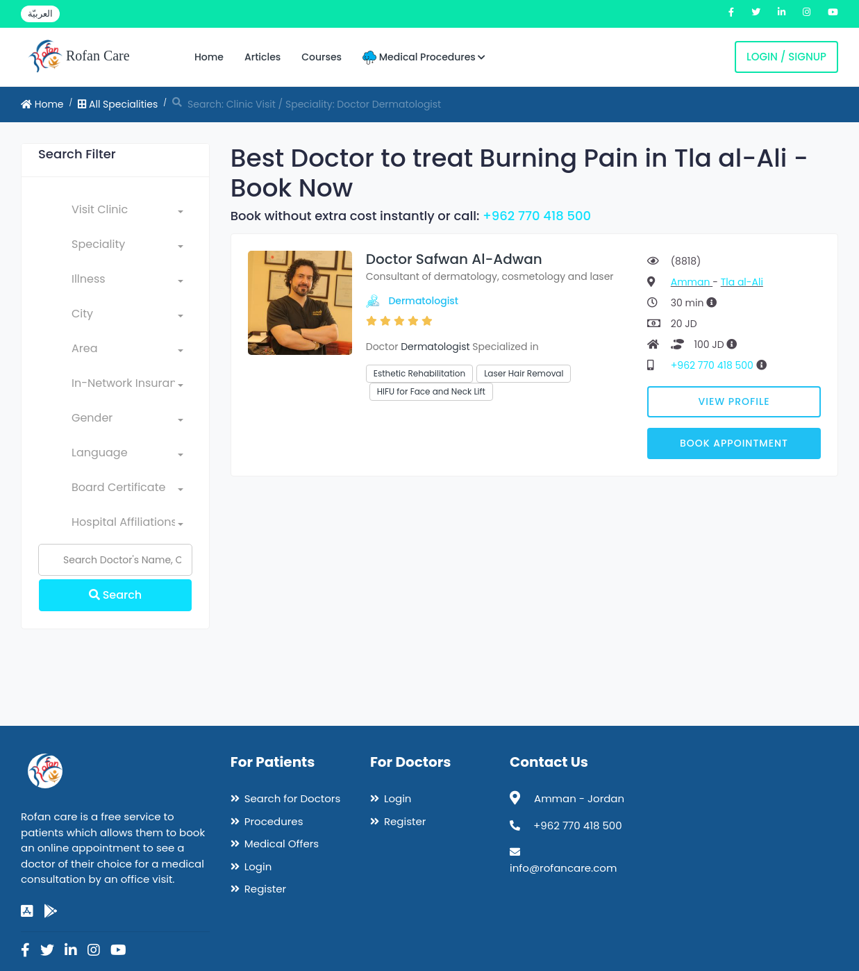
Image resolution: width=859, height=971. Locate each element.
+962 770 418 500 (537, 215)
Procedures (273, 821)
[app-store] (27, 911)
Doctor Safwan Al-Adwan (454, 259)
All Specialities (118, 104)
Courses (321, 57)
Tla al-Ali (742, 282)
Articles (262, 57)
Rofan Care (79, 57)
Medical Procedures (423, 57)
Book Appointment (734, 443)
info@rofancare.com (563, 868)
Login (258, 866)
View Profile (734, 401)
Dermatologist (423, 301)
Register (265, 888)
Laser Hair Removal (523, 373)
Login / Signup (786, 56)
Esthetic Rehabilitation (419, 373)
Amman (691, 282)
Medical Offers (281, 843)
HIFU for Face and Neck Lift (431, 391)
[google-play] (51, 911)
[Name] (115, 560)
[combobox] (127, 213)
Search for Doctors (292, 798)
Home (209, 57)
